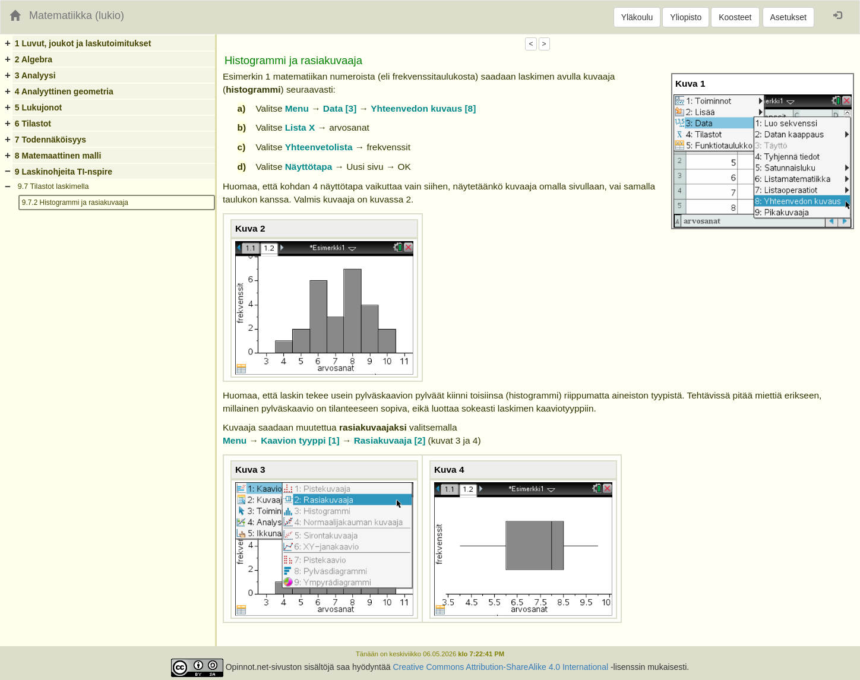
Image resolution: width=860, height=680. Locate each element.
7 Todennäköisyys (50, 139)
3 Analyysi (35, 75)
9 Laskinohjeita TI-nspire (63, 171)
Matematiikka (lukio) (76, 15)
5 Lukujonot (38, 107)
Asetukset (788, 17)
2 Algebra (33, 59)
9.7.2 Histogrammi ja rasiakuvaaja (75, 202)
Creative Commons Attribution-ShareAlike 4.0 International (500, 667)
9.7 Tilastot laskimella (53, 186)
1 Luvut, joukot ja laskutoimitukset (83, 43)
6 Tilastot (33, 123)
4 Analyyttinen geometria (64, 91)
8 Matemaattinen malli (58, 155)
